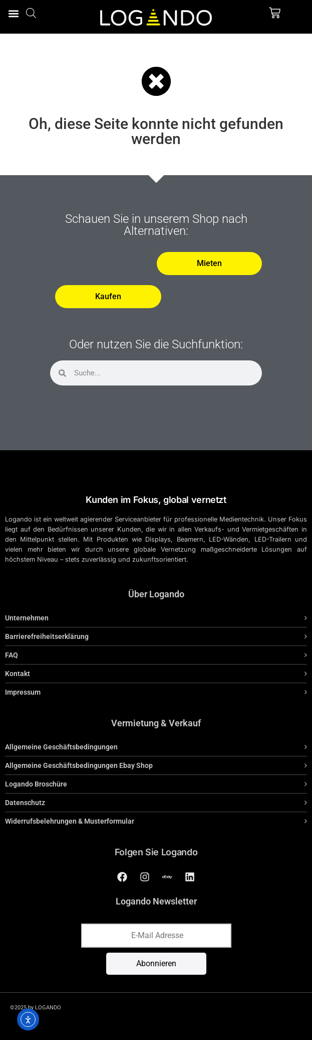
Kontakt (17, 674)
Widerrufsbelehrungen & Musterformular (69, 821)
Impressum (23, 692)
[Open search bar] (31, 13)
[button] (13, 13)
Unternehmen (27, 618)
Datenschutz (25, 803)
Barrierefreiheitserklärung (47, 636)
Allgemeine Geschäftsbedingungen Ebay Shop (79, 765)
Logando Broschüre (36, 784)
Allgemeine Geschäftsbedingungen (61, 747)
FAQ (11, 655)
